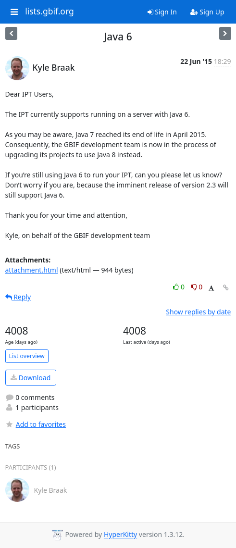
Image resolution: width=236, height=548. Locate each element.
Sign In (162, 11)
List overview (27, 356)
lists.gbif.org (49, 11)
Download (30, 377)
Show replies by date (198, 311)
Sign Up (207, 11)
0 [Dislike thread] (197, 286)
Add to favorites (35, 424)
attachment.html (31, 269)
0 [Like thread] (179, 286)
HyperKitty (120, 534)
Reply (18, 296)
